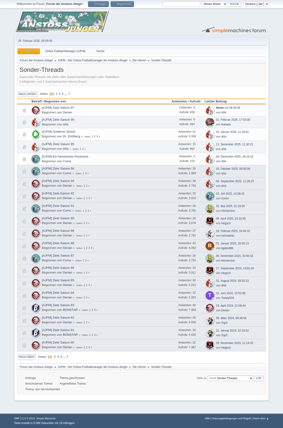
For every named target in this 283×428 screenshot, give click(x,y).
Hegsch (226, 223)
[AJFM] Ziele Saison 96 (58, 119)
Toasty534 (227, 298)
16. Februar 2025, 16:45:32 (233, 231)
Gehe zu (202, 378)
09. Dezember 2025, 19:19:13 (234, 156)
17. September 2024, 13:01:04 (235, 268)
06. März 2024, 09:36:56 (231, 318)
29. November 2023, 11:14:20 (234, 343)
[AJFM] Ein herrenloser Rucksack (65, 156)
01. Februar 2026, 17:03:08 (233, 119)
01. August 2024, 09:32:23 (232, 280)
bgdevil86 (227, 248)
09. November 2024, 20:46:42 (234, 256)
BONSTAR (70, 310)
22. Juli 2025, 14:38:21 (230, 193)
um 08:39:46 (228, 107)
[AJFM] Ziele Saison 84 (58, 292)
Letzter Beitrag (218, 101)
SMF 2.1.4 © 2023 (24, 418)
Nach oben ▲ (261, 418)
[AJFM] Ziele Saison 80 (58, 342)
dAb (223, 112)
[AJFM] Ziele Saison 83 (58, 305)
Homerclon (228, 210)
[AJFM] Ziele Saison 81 (58, 330)
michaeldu (227, 235)
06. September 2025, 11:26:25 (235, 181)
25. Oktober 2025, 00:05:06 (233, 168)
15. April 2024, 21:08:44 (231, 305)
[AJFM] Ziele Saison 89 (58, 230)
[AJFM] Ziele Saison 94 (58, 168)
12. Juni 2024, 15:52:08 (230, 293)
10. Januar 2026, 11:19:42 (232, 132)
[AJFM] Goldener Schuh (58, 131)
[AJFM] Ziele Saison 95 (58, 144)
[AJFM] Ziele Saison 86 (58, 268)
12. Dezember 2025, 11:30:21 (234, 144)
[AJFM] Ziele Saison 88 (58, 243)
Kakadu (226, 124)
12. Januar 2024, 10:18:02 (232, 330)
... (66, 94)
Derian (67, 112)
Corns (67, 161)
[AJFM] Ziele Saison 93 (58, 181)
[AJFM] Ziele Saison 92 (58, 193)
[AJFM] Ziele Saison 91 (58, 206)
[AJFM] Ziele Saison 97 (58, 107)
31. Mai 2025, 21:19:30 (230, 206)
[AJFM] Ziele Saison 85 (58, 280)
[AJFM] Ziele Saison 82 (58, 317)
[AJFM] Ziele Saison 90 (58, 218)
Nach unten (27, 94)
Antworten (179, 101)
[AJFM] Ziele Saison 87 (58, 255)
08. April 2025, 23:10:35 (231, 218)
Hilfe (207, 418)
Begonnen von (55, 101)
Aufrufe (194, 101)
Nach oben (26, 356)
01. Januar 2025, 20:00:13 (232, 243)
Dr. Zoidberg (71, 136)
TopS (224, 322)
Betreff (36, 101)
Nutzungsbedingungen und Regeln (231, 418)
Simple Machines (46, 418)
